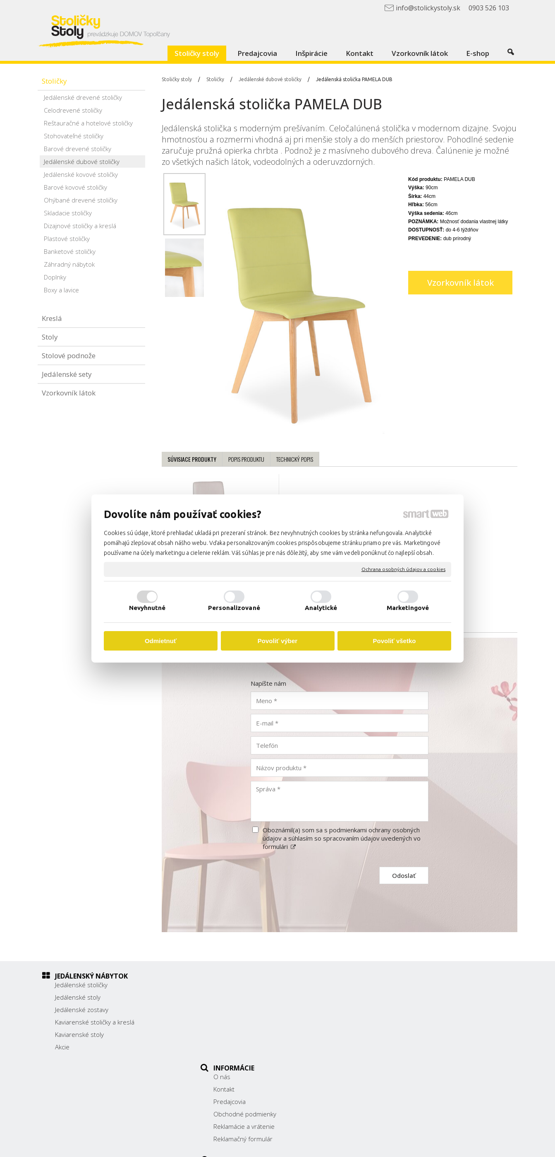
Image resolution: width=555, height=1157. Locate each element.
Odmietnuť (161, 640)
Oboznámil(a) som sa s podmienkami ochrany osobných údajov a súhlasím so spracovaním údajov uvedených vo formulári (342, 838)
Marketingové (408, 607)
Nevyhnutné (147, 607)
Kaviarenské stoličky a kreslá (94, 1022)
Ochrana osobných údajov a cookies (403, 569)
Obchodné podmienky (249, 1022)
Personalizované (234, 607)
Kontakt (228, 997)
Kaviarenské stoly (79, 1034)
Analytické (321, 607)
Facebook (391, 1051)
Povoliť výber (277, 640)
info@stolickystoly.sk (407, 1039)
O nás (226, 985)
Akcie (62, 1047)
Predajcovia (234, 1009)
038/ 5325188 (398, 1021)
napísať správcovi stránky (297, 1145)
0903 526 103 (398, 1030)
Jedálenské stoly (77, 997)
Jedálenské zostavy (81, 1009)
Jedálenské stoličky (81, 985)
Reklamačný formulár (247, 1047)
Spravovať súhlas (439, 1145)
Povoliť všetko (394, 640)
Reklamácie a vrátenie (248, 1034)
